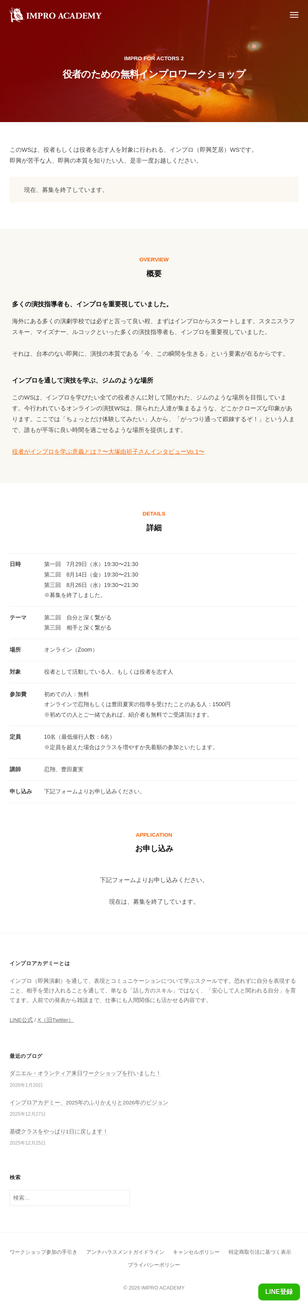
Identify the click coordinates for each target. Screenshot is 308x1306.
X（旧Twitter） (55, 1020)
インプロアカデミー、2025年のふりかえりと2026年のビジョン (89, 1103)
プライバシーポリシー (154, 1265)
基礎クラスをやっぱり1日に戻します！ (59, 1132)
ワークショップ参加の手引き (43, 1252)
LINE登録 (279, 1291)
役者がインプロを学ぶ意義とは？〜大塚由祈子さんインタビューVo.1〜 (108, 451)
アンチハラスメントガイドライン (125, 1252)
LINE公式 (21, 1020)
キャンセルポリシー (196, 1252)
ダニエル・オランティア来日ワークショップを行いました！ (85, 1073)
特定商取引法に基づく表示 (260, 1252)
